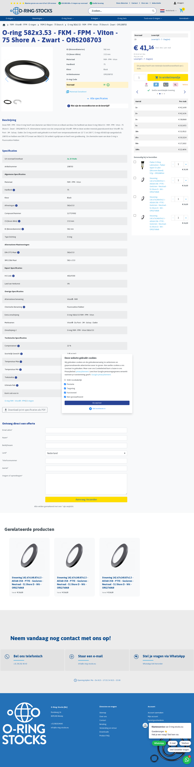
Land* (4, 453)
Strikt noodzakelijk (74, 380)
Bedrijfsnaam (7, 445)
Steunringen (38, 18)
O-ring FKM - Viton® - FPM (15, 401)
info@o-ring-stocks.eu (87, 664)
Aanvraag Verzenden (86, 499)
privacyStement (82, 371)
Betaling (102, 724)
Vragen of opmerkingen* (12, 476)
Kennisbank (184, 18)
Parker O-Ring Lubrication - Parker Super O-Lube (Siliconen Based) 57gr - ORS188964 (157, 167)
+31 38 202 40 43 (20, 664)
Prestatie (70, 384)
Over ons (103, 716)
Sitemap (102, 713)
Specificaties (9, 150)
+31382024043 (57, 724)
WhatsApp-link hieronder (153, 664)
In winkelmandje (167, 77)
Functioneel (72, 392)
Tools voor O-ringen (153, 18)
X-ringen (95, 18)
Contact (102, 720)
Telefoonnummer (9, 460)
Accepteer (97, 403)
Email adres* (7, 430)
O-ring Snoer (68, 18)
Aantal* (5, 468)
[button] (168, 10)
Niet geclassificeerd (75, 397)
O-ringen (10, 18)
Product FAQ (104, 736)
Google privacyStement (101, 374)
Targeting (71, 388)
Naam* (5, 438)
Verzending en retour (108, 728)
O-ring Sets (122, 18)
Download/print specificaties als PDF (25, 410)
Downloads (104, 732)
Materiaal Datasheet (78, 92)
